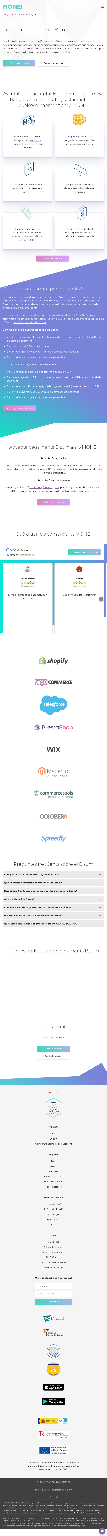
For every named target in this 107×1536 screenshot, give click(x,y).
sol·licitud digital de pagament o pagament (42, 372)
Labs (53, 1224)
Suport (53, 1139)
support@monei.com (77, 1510)
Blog (53, 1161)
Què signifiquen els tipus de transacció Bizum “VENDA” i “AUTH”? (52, 923)
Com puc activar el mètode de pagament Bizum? (52, 874)
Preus (53, 1133)
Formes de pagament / (21, 14)
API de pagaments (58, 469)
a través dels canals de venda (30, 322)
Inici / (5, 14)
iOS (57, 487)
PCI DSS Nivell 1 (53, 1257)
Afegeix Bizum (75, 136)
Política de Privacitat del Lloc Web (87, 1513)
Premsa (54, 1166)
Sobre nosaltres (53, 1187)
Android (48, 487)
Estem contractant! (53, 1176)
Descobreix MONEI (52, 258)
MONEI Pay (36, 487)
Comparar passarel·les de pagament (53, 1144)
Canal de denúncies (53, 1267)
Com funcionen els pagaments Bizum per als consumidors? (52, 907)
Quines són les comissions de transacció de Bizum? (52, 882)
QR (69, 372)
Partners (53, 1171)
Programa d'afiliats (53, 1181)
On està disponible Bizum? (52, 899)
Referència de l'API (53, 1209)
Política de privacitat (53, 1247)
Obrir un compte (19, 63)
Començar (53, 1214)
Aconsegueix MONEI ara (19, 408)
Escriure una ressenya (84, 552)
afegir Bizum (52, 465)
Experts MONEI (54, 1219)
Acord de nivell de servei (53, 1262)
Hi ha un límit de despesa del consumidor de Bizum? (52, 915)
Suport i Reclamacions (53, 1252)
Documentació (53, 1204)
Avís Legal (53, 1242)
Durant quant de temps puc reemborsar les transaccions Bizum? (52, 891)
